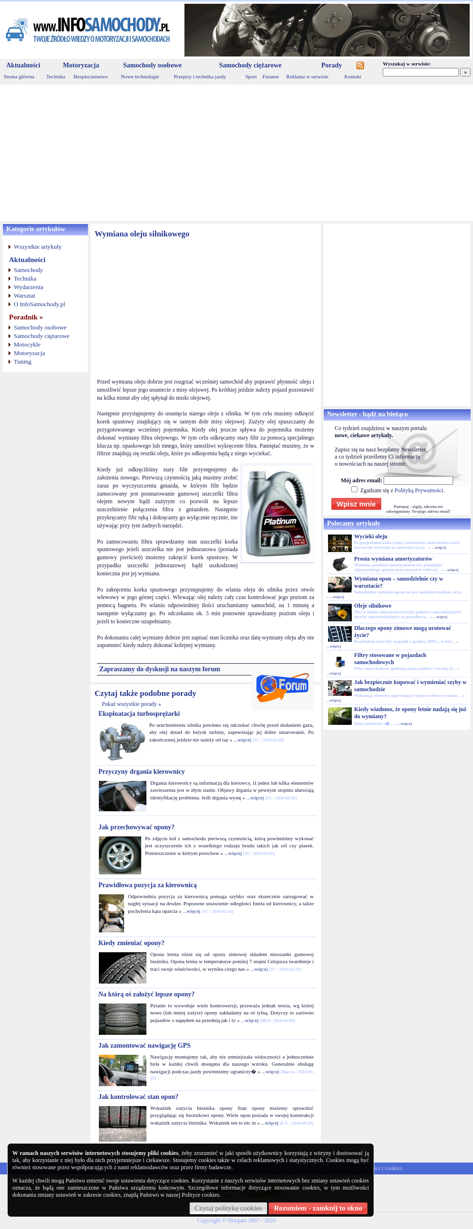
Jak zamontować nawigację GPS (144, 1045)
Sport (251, 76)
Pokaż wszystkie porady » (131, 704)
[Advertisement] (236, 152)
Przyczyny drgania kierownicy (141, 771)
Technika (55, 76)
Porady (331, 65)
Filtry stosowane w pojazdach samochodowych (390, 659)
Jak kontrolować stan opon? (138, 1096)
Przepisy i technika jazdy (200, 76)
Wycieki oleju (370, 536)
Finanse (270, 76)
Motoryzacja (81, 65)
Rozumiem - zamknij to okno (318, 1208)
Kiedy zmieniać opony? (131, 943)
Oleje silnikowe (372, 605)
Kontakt (352, 76)
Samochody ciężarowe (250, 65)
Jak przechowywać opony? (136, 827)
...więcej (242, 739)
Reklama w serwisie (307, 76)
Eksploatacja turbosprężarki (139, 713)
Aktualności (23, 65)
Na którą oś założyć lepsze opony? (146, 994)
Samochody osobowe (152, 65)
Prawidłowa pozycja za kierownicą (147, 885)
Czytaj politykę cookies (228, 1208)
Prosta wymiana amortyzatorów (393, 558)
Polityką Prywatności (419, 490)
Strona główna (19, 76)
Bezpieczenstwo (90, 76)
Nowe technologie (140, 76)
